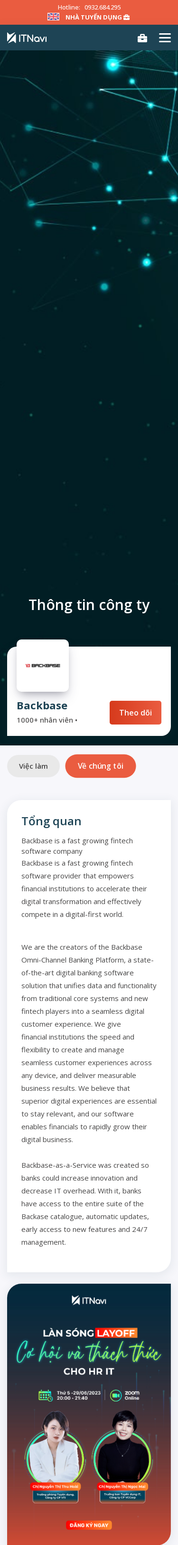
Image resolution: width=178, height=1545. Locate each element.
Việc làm (33, 766)
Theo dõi (135, 712)
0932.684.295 (102, 7)
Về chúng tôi (101, 766)
